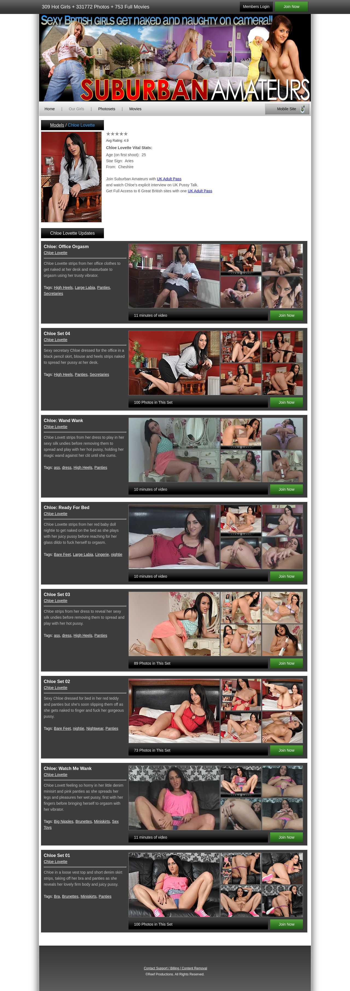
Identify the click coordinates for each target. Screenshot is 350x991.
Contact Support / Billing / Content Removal (175, 968)
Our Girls (76, 109)
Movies (135, 109)
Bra (57, 896)
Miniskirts (102, 821)
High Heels (63, 287)
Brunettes (83, 821)
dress (66, 467)
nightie (116, 554)
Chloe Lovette (55, 253)
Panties (103, 287)
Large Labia (85, 287)
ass (57, 467)
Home (50, 109)
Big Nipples (63, 821)
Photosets (106, 109)
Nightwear (94, 728)
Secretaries (53, 293)
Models (57, 125)
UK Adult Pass (169, 179)
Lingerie (102, 554)
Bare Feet (62, 554)
